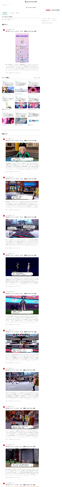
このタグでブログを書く (55, 10)
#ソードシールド (17, 72)
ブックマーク (5, 81)
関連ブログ (18, 12)
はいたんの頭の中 (8, 29)
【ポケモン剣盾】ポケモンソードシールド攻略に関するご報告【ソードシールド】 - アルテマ (33, 115)
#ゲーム (7, 72)
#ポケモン (11, 72)
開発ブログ (55, 20)
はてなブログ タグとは (45, 20)
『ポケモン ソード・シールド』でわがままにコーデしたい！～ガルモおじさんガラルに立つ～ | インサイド (8, 84)
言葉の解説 (5, 12)
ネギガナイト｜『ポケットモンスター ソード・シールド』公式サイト (8, 99)
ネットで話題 (11, 12)
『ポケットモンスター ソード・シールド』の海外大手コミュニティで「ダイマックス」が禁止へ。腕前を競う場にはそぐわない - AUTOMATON (8, 115)
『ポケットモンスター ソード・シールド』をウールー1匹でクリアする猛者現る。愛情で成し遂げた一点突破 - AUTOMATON (33, 84)
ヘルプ (51, 20)
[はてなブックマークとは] (9, 77)
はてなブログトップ (45, 21)
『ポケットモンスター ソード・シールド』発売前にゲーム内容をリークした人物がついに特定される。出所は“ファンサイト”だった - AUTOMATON (33, 100)
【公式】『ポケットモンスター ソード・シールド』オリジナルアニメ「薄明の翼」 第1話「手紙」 (20, 115)
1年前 (13, 29)
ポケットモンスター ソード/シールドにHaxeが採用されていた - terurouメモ (20, 84)
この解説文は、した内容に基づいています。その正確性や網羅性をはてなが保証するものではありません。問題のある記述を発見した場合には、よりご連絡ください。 (7, 20)
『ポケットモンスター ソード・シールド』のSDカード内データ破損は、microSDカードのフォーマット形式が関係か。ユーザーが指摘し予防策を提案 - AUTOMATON (20, 100)
